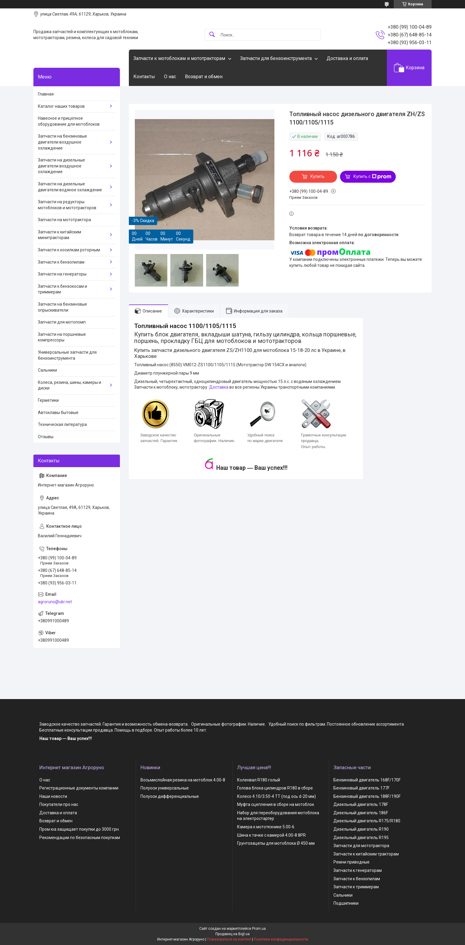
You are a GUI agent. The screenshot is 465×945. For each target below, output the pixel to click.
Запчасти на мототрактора (64, 219)
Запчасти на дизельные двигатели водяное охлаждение (70, 186)
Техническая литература (62, 424)
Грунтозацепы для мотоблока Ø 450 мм (276, 843)
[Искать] (212, 34)
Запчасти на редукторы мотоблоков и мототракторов (67, 204)
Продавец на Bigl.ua (232, 934)
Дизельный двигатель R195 (361, 837)
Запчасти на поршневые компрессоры (62, 337)
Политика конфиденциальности (281, 939)
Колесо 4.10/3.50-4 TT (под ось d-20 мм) (276, 796)
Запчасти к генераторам (357, 870)
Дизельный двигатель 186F (360, 812)
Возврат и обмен (204, 76)
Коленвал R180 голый (258, 780)
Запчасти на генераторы (62, 274)
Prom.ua (259, 928)
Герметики (48, 400)
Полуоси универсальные (164, 788)
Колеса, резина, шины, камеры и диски (69, 385)
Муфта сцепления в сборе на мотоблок (275, 804)
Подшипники (346, 903)
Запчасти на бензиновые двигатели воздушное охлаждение (62, 142)
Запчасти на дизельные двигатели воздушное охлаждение (61, 166)
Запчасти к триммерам (356, 886)
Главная (46, 94)
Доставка (218, 387)
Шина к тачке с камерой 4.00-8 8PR (271, 835)
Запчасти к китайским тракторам (366, 854)
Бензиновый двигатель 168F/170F (367, 780)
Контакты (144, 76)
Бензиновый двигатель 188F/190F (367, 796)
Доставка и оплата (347, 58)
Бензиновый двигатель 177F (361, 788)
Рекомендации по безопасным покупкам (79, 837)
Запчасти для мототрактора (361, 845)
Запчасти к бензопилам (61, 262)
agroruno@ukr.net (55, 601)
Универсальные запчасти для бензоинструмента (67, 355)
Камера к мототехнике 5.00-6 (265, 826)
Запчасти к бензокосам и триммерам (62, 289)
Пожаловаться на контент (229, 939)
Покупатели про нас (58, 804)
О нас (170, 76)
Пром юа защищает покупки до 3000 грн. (79, 829)
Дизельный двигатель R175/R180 (366, 820)
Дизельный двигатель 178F (360, 804)
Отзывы (45, 436)
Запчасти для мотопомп (62, 322)
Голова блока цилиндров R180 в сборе (275, 788)
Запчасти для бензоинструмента (276, 58)
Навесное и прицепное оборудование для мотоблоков (69, 121)
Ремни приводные (351, 862)
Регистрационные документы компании (78, 788)
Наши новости (53, 796)
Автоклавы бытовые (58, 412)
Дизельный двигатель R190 (361, 829)
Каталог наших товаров (61, 106)
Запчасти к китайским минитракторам (59, 235)
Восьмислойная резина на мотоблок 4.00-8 (182, 780)
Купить (317, 176)
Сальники (47, 370)
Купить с (372, 176)
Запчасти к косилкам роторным (69, 249)
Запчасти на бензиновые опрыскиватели (62, 307)
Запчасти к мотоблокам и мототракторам (179, 58)
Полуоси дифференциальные (169, 796)
